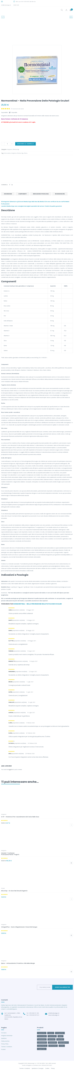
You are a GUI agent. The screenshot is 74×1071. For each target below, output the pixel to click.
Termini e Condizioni (6, 1046)
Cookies (47, 1068)
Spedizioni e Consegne (37, 1068)
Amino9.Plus (52, 1042)
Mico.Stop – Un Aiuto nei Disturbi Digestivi (14, 891)
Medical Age (22, 28)
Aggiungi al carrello (25, 144)
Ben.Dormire (53, 1046)
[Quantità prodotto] (7, 143)
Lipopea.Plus (41, 1033)
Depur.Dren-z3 (42, 1046)
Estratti (3, 888)
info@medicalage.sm (6, 5)
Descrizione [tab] (8, 194)
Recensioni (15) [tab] (60, 194)
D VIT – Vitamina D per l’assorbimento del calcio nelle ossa (20, 817)
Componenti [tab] (22, 194)
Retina (25, 153)
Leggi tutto (71, 825)
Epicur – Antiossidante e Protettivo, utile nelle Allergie (18, 963)
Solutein (51, 1033)
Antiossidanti (7, 153)
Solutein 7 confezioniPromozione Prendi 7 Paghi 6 (10, 853)
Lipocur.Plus (52, 1036)
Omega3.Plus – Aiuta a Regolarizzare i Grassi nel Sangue (19, 927)
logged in (10, 769)
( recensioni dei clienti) (17, 109)
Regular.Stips (41, 1049)
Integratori (9, 149)
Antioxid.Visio (41, 1039)
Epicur (60, 1036)
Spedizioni (3, 1038)
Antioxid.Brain (42, 1042)
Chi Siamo (3, 1033)
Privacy (53, 1068)
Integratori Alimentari (6, 1035)
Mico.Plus (60, 1039)
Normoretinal (41, 1036)
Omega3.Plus (59, 1033)
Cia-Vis (61, 1046)
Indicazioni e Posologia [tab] (41, 194)
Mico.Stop (51, 1039)
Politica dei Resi (5, 1041)
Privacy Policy (4, 1044)
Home (16, 28)
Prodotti (3, 1049)
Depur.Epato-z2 (63, 1042)
